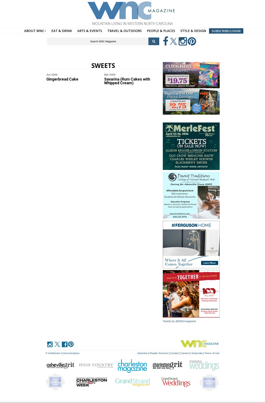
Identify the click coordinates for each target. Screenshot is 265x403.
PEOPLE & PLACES (161, 31)
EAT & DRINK (61, 31)
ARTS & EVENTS (89, 31)
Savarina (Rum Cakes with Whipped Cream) (127, 81)
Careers (185, 353)
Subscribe (198, 353)
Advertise (142, 353)
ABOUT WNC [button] (35, 31)
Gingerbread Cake (62, 79)
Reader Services (159, 353)
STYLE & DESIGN (193, 31)
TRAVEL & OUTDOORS (124, 31)
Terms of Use (212, 353)
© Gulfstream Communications (63, 353)
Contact (174, 353)
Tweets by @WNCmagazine (179, 321)
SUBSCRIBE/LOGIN (226, 31)
